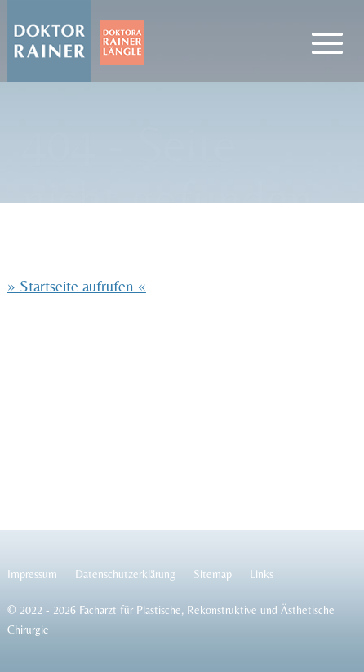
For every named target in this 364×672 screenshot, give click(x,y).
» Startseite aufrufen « (76, 286)
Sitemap (212, 574)
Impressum (32, 574)
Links (261, 574)
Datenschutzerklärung (125, 574)
